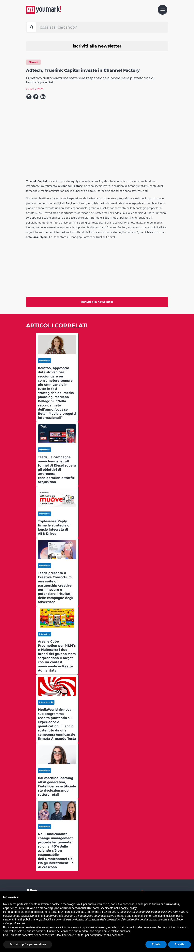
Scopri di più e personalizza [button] (27, 944)
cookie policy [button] (128, 908)
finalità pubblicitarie (26, 919)
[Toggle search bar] (31, 27)
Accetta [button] (179, 944)
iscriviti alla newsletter (97, 46)
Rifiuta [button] (156, 944)
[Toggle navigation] (162, 10)
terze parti (64, 911)
